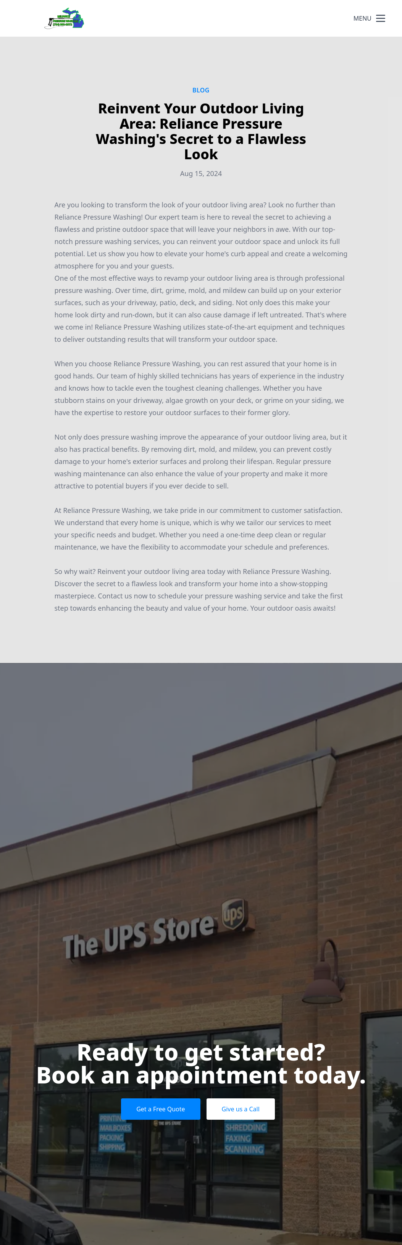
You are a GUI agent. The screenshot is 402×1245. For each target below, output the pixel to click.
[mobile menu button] (380, 18)
